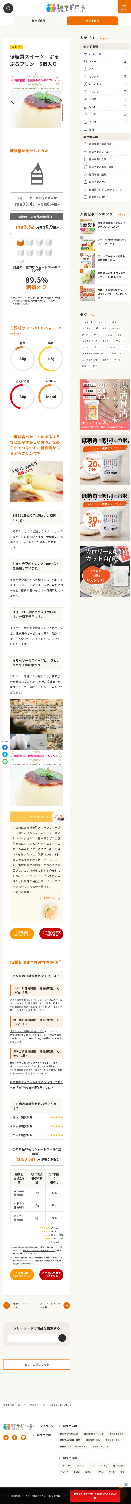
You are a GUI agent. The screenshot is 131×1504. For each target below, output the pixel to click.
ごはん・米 (87, 322)
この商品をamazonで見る (22, 933)
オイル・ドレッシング (92, 353)
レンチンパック (89, 340)
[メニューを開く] (124, 6)
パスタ (97, 347)
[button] (12, 101)
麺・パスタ (101, 328)
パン (114, 322)
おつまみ (86, 328)
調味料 (85, 334)
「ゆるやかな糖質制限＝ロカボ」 (27, 1031)
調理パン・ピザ (89, 366)
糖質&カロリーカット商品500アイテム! (95, 1495)
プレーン (120, 340)
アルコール (110, 347)
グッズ (109, 334)
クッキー (106, 340)
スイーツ (102, 322)
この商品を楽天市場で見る (51, 933)
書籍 (119, 334)
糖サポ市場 (8, 1404)
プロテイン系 (115, 353)
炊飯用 (105, 359)
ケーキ (117, 359)
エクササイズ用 (89, 359)
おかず (124, 347)
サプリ (97, 334)
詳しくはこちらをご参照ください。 (39, 1250)
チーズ (85, 347)
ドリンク (116, 328)
